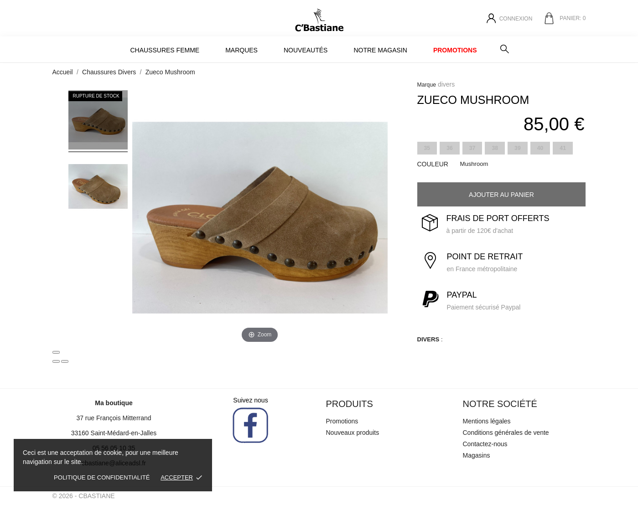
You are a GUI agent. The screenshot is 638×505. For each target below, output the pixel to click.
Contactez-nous (485, 444)
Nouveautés (305, 50)
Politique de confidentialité (102, 477)
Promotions (455, 50)
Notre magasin (380, 50)
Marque (426, 85)
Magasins (476, 455)
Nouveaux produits (352, 432)
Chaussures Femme (164, 50)
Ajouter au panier (501, 194)
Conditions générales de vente (506, 432)
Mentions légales (487, 421)
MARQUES (241, 50)
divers (446, 84)
